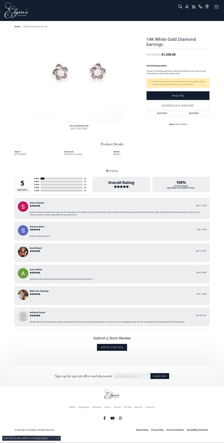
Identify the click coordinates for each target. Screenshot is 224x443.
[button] (180, 7)
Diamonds (96, 407)
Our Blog (127, 407)
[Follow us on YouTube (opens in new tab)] (112, 418)
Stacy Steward (37, 202)
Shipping (162, 113)
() (85, 178)
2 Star (36, 187)
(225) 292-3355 (79, 128)
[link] (200, 7)
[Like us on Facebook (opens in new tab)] (104, 418)
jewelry (17, 26)
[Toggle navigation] (216, 6)
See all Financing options (157, 65)
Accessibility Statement (197, 430)
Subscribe (160, 376)
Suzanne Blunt (37, 226)
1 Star (36, 190)
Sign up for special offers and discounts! (83, 376)
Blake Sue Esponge (39, 290)
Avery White (36, 269)
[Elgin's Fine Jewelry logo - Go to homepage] (89, 10)
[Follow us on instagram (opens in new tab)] (120, 418)
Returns (194, 113)
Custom (107, 407)
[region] (79, 77)
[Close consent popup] (58, 438)
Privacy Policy (157, 430)
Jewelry (72, 407)
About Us (138, 407)
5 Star (36, 178)
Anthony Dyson (37, 312)
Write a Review (112, 347)
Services (117, 407)
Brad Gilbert (36, 248)
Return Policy (142, 430)
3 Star (36, 184)
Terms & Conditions (175, 430)
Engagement (83, 407)
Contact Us (150, 407)
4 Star (36, 181)
